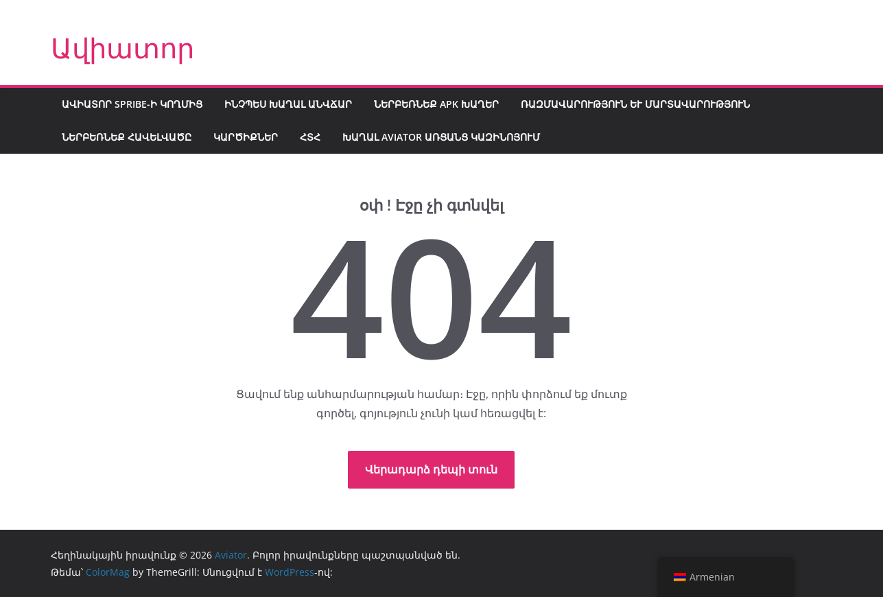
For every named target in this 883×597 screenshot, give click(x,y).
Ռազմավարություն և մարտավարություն (635, 103)
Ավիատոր (122, 48)
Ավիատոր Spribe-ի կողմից (132, 103)
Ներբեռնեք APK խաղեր (436, 103)
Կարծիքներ (245, 136)
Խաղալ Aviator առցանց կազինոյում (441, 136)
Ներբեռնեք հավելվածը (126, 136)
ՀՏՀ (310, 136)
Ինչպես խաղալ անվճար (288, 103)
